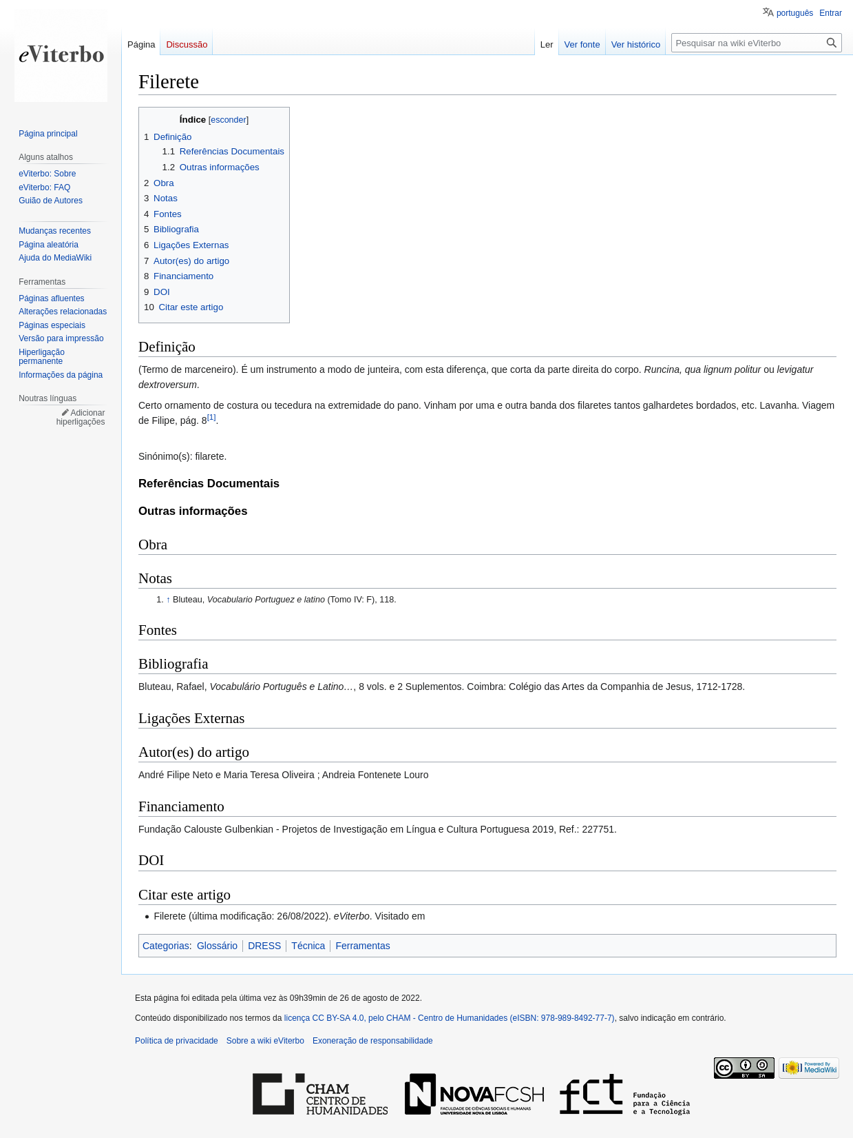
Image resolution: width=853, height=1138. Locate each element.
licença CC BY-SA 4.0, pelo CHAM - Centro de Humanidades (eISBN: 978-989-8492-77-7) (449, 1018)
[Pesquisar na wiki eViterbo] (756, 42)
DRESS (264, 945)
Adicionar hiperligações (80, 417)
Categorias (166, 945)
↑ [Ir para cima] (168, 599)
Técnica (308, 945)
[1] (211, 416)
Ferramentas (362, 945)
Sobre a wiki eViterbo (265, 1041)
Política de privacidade (176, 1041)
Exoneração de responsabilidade (373, 1041)
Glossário (217, 945)
